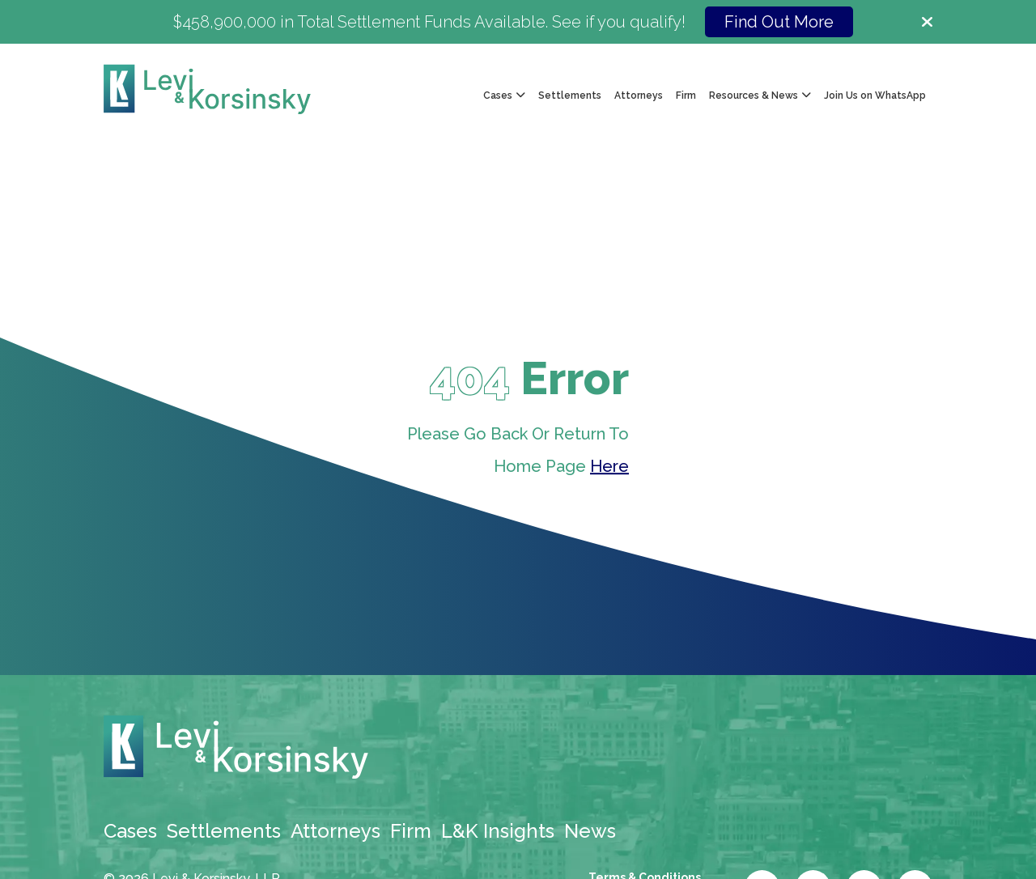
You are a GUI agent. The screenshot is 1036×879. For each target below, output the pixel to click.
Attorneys (638, 95)
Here (609, 467)
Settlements (569, 95)
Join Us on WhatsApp (875, 95)
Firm (686, 95)
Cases (130, 831)
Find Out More (779, 22)
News (590, 831)
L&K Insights (497, 831)
